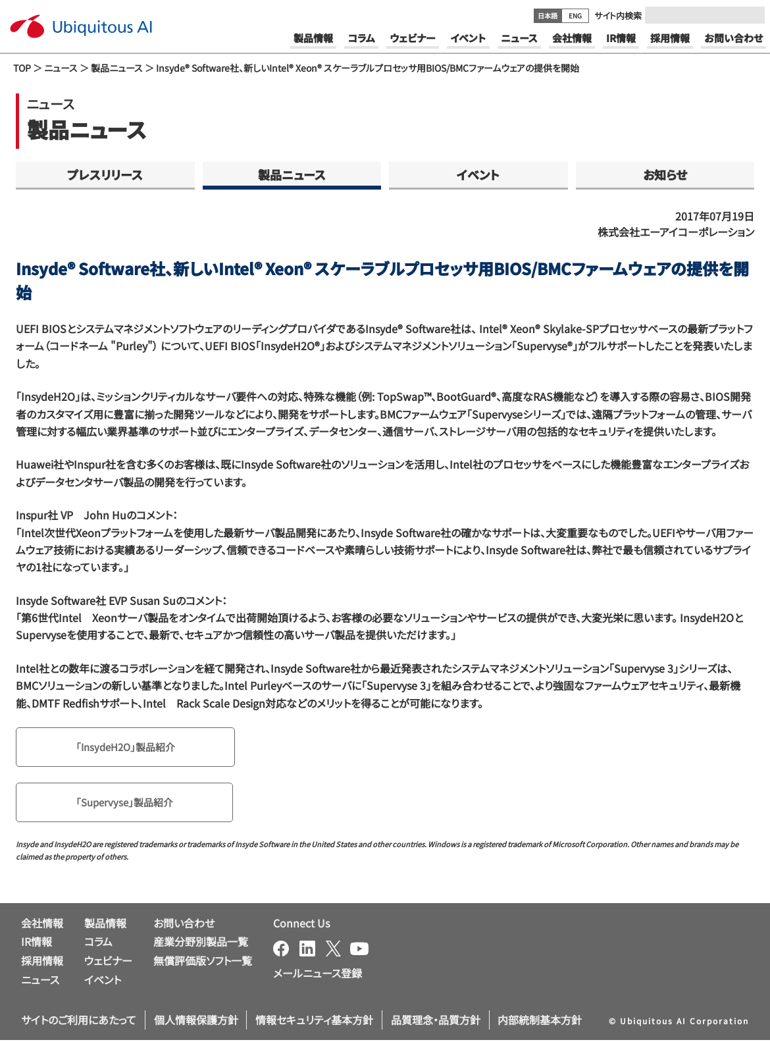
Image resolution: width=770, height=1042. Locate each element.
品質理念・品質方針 (435, 1022)
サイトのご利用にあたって (78, 1022)
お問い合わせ (184, 925)
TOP (22, 67)
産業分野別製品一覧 (200, 944)
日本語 (547, 15)
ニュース (61, 67)
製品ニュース (117, 67)
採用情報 (42, 963)
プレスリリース (105, 174)
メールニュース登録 (317, 975)
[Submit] (750, 15)
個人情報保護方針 (196, 1022)
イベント (478, 174)
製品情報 (105, 925)
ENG (575, 15)
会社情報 (42, 925)
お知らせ (665, 174)
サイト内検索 (618, 15)
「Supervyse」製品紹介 (127, 804)
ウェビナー (108, 963)
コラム (98, 944)
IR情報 (36, 944)
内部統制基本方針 (540, 1022)
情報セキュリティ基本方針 (314, 1022)
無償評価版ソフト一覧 (202, 963)
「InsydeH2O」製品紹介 (129, 748)
